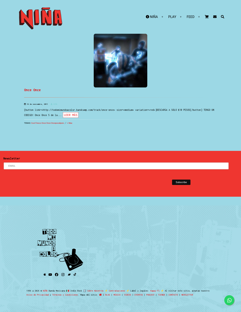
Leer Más (70, 115)
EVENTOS (139, 295)
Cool (33, 123)
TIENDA (161, 295)
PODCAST (150, 295)
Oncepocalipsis (57, 123)
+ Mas (69, 123)
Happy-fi (153, 291)
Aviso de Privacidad (37, 295)
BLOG (107, 295)
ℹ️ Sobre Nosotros (92, 291)
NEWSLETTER (187, 295)
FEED (190, 17)
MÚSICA (116, 295)
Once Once (32, 90)
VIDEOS (127, 295)
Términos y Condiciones (65, 295)
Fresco (38, 123)
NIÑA (152, 17)
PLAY (172, 17)
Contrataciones (115, 291)
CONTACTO (173, 295)
